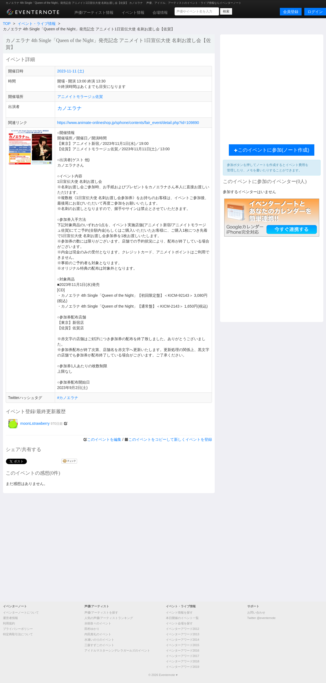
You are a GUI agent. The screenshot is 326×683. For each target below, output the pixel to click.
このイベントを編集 (104, 439)
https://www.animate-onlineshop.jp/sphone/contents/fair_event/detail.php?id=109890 (128, 122)
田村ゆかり (91, 628)
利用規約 (9, 623)
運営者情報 (10, 618)
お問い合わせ (256, 612)
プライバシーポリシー (18, 628)
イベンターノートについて (21, 612)
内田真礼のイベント (97, 634)
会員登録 (290, 11)
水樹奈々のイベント (97, 623)
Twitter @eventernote (261, 618)
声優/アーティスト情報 (93, 12)
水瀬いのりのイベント (99, 639)
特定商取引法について (18, 634)
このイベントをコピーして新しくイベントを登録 (170, 439)
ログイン (315, 11)
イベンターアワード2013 (182, 634)
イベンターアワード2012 (182, 628)
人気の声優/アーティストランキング (108, 618)
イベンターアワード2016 (182, 650)
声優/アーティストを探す (101, 612)
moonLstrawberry (35, 423)
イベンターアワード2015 (182, 645)
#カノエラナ (67, 397)
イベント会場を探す (179, 623)
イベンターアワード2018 (182, 661)
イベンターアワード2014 (182, 639)
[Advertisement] (56, 88)
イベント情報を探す (179, 612)
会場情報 (160, 12)
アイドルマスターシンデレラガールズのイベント (117, 650)
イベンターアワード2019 (182, 666)
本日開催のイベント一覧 (182, 618)
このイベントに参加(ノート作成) (271, 150)
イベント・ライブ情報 (37, 23)
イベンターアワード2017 (182, 656)
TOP (7, 23)
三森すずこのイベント (99, 645)
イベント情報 (133, 12)
